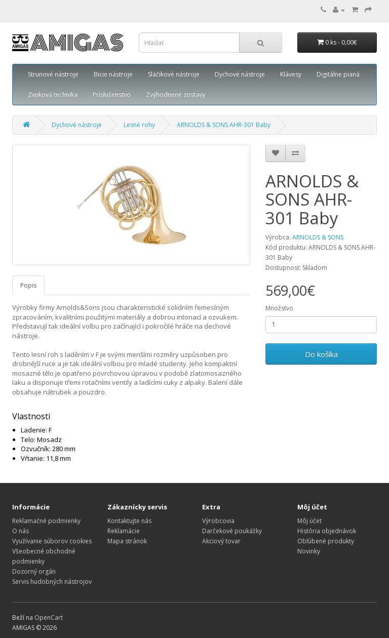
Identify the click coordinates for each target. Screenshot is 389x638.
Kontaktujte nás (129, 520)
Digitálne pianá (338, 74)
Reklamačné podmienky (46, 520)
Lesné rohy (139, 125)
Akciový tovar (221, 541)
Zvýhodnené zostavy (175, 94)
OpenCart (48, 617)
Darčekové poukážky (232, 531)
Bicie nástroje (113, 74)
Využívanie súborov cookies (52, 541)
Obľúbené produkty (325, 541)
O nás (20, 531)
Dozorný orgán (34, 571)
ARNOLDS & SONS (317, 237)
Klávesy (290, 74)
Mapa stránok (127, 541)
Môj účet (309, 520)
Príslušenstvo (112, 94)
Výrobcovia (218, 520)
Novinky (308, 551)
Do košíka (321, 354)
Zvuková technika (52, 94)
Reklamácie (123, 531)
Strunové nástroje (53, 74)
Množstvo (279, 308)
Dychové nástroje (240, 74)
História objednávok (326, 531)
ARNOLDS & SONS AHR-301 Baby (223, 125)
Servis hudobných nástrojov (52, 581)
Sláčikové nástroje (174, 74)
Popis (28, 285)
